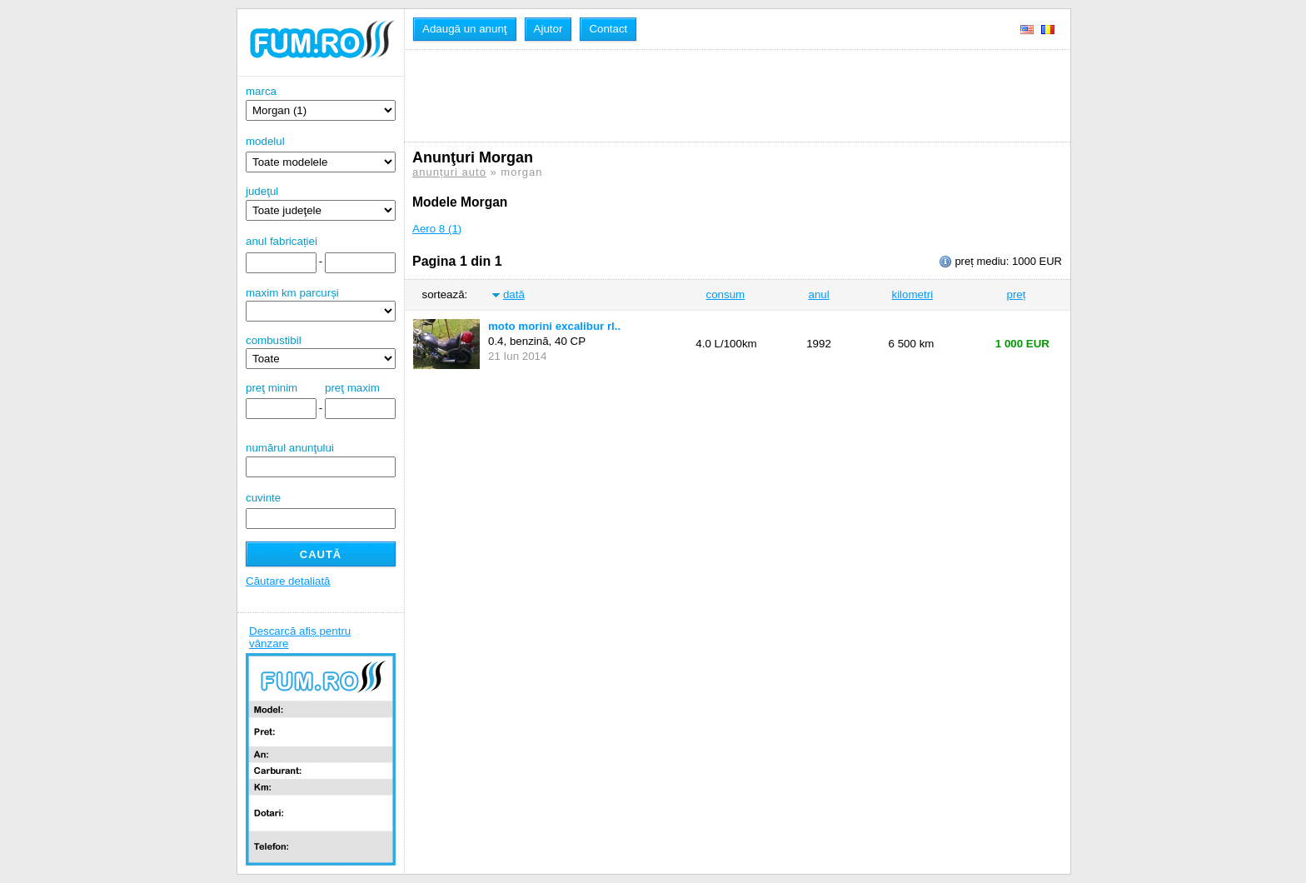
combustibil (274, 340)
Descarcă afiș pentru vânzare (300, 637)
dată (514, 294)
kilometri (912, 294)
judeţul (321, 203)
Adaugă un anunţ (464, 28)
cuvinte (263, 497)
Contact (608, 28)
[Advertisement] (715, 95)
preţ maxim (352, 388)
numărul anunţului (321, 459)
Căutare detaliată (288, 581)
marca (321, 103)
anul (818, 294)
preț (1016, 294)
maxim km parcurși (292, 293)
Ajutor (548, 28)
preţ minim (271, 388)
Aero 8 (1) (436, 228)
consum (725, 294)
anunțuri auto (449, 172)
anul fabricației (281, 241)
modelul (265, 141)
